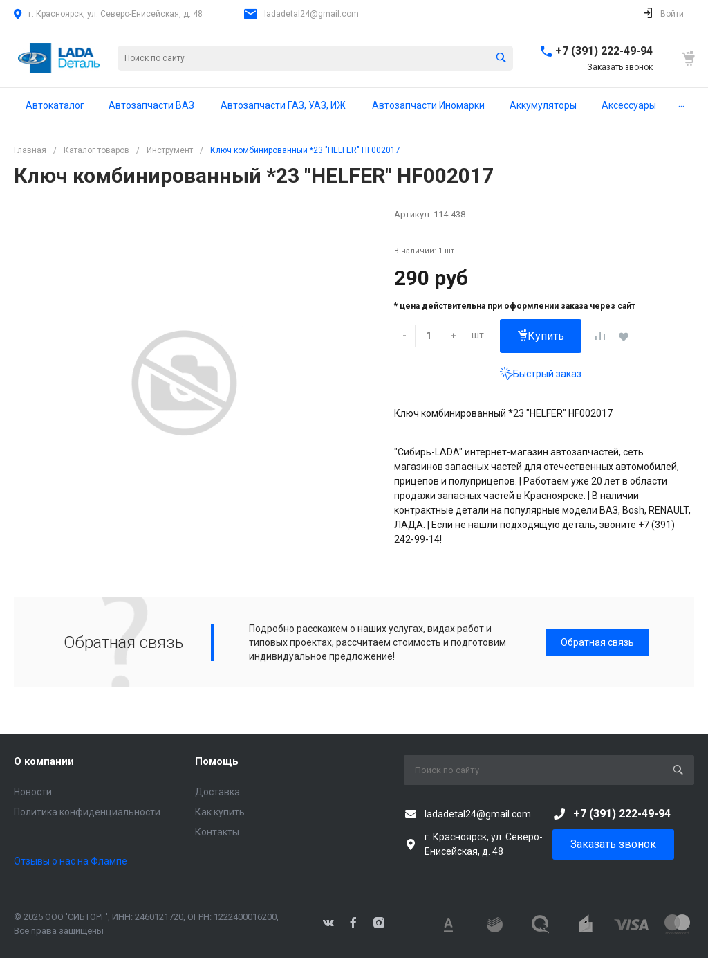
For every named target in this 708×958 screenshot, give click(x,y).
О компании (44, 761)
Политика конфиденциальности (87, 811)
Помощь (217, 761)
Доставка (217, 791)
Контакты (217, 832)
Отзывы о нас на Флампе (70, 861)
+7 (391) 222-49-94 (604, 50)
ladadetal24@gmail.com (311, 14)
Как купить (220, 811)
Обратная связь (597, 642)
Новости (33, 791)
